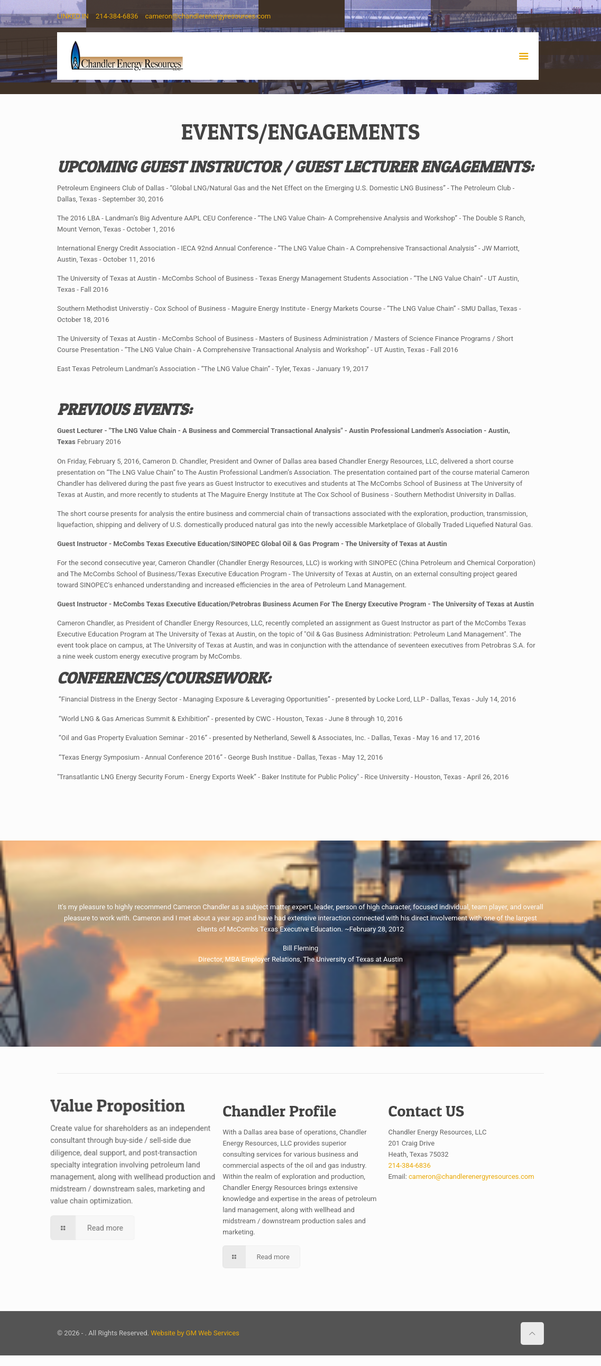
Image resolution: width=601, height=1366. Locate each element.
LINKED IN (73, 16)
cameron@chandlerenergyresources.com (208, 16)
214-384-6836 (117, 16)
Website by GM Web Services (195, 1333)
